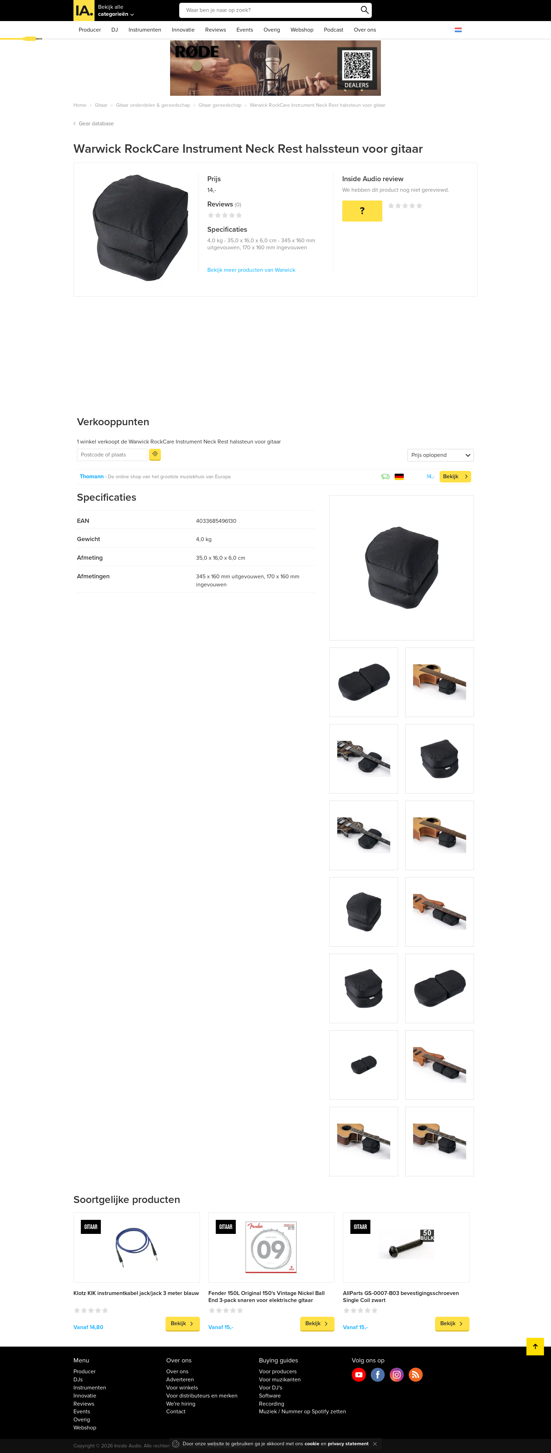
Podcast (333, 29)
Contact (176, 1411)
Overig (272, 29)
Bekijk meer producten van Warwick (251, 270)
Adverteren (180, 1379)
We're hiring (180, 1403)
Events (244, 29)
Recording (271, 1403)
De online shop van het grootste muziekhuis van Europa (169, 477)
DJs (78, 1379)
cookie (312, 1444)
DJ (114, 29)
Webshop (302, 29)
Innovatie (183, 29)
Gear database (96, 123)
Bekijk (450, 476)
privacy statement (348, 1444)
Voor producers (278, 1371)
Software (270, 1395)
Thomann (92, 476)
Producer (90, 29)
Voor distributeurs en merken (202, 1395)
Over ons (365, 29)
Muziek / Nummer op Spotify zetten (302, 1411)
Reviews (215, 29)
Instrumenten (145, 29)
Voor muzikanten (280, 1379)
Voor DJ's (270, 1387)
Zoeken (365, 10)
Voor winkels (182, 1387)
